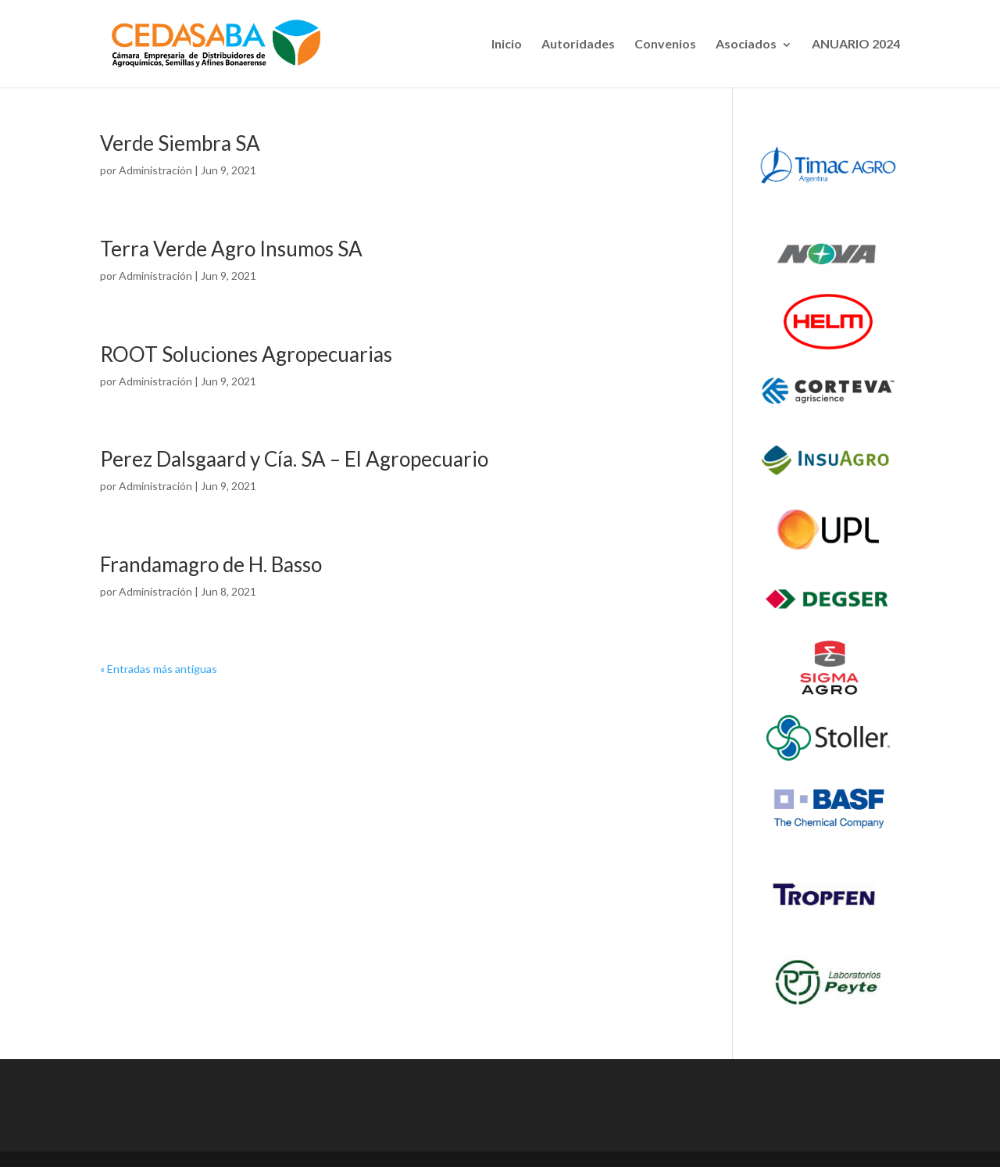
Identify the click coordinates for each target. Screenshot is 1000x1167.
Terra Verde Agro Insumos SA (231, 248)
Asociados (746, 43)
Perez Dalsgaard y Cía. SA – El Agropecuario (294, 458)
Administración (155, 170)
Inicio (506, 43)
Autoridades (578, 43)
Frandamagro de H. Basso (211, 564)
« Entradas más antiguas (158, 668)
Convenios (665, 43)
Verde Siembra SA (180, 143)
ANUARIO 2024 (856, 43)
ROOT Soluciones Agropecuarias (246, 354)
